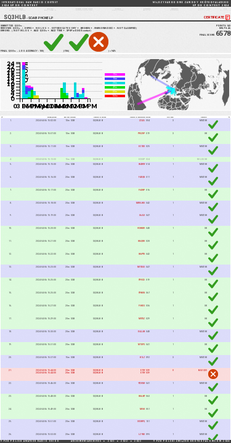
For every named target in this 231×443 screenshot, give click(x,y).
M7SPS (141, 351)
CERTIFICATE (217, 24)
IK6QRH (141, 248)
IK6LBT (142, 403)
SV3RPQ (141, 429)
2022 (124, 441)
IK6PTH (142, 261)
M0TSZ (142, 325)
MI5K (142, 416)
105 (18, 58)
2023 (138, 441)
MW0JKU (140, 210)
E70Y (142, 379)
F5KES (142, 312)
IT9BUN (142, 299)
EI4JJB (141, 338)
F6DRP (142, 197)
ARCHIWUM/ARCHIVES (86, 441)
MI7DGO (141, 274)
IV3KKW (141, 235)
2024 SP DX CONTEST (30, 4)
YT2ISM (142, 390)
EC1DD (142, 153)
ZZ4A (142, 127)
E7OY (142, 377)
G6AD (142, 223)
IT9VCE (142, 287)
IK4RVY (142, 171)
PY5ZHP (141, 140)
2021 (111, 441)
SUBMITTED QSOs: (13, 32)
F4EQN (142, 184)
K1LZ (142, 364)
